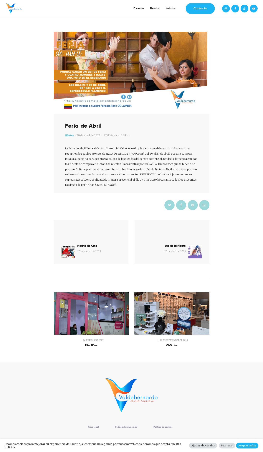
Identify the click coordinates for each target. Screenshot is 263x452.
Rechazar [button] (228, 445)
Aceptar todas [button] (247, 445)
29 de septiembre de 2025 (174, 326)
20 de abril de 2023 (88, 135)
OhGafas (172, 332)
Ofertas (69, 135)
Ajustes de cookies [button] (205, 445)
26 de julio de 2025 (93, 326)
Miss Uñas (91, 332)
